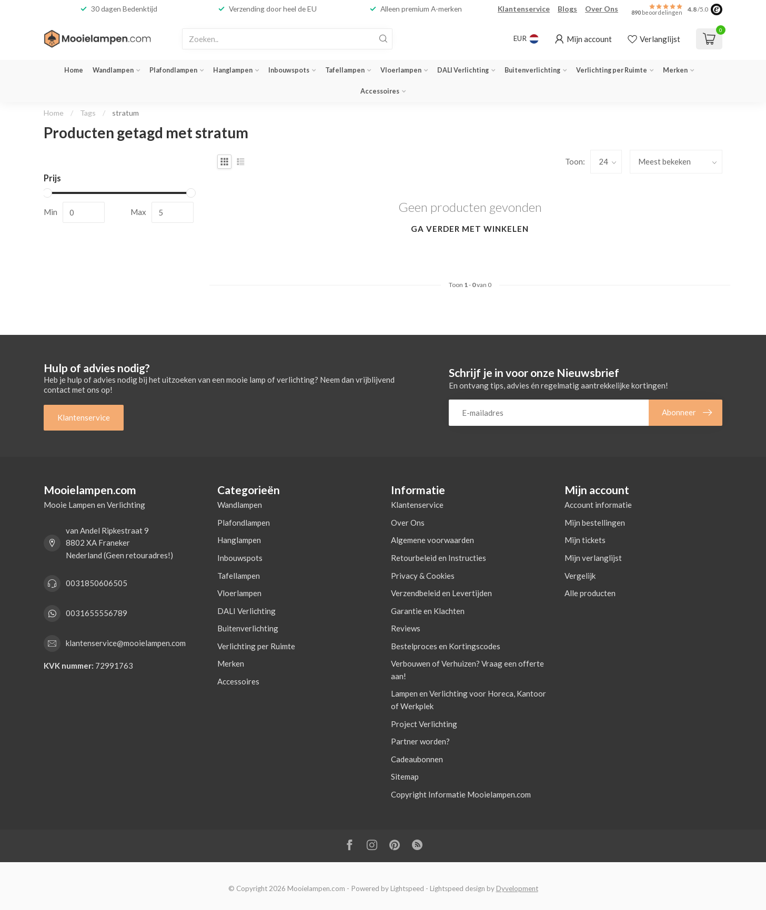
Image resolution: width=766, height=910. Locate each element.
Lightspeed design (457, 888)
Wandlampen (113, 70)
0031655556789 (96, 613)
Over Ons (601, 8)
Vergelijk (580, 575)
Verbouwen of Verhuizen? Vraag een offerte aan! (467, 670)
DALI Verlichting (463, 70)
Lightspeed (407, 888)
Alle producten (590, 593)
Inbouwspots (288, 70)
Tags (88, 112)
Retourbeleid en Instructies (438, 558)
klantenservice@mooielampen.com (126, 643)
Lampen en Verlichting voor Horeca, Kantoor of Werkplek (468, 700)
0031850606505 (96, 583)
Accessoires (379, 91)
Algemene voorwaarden (432, 540)
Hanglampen (233, 70)
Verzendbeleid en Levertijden (441, 593)
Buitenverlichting (532, 70)
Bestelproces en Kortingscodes (445, 646)
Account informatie (598, 504)
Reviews (405, 628)
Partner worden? (420, 741)
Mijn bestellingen (595, 522)
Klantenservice (524, 8)
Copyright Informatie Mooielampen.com (461, 794)
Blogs (567, 8)
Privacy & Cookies (423, 575)
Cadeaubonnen (417, 759)
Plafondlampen (173, 70)
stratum (125, 112)
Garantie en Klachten (428, 611)
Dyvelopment (517, 888)
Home (73, 70)
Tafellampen (345, 70)
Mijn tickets (585, 540)
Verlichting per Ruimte (611, 70)
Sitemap (405, 776)
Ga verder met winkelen (470, 228)
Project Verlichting (424, 724)
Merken (675, 70)
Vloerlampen (400, 70)
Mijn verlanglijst (593, 558)
